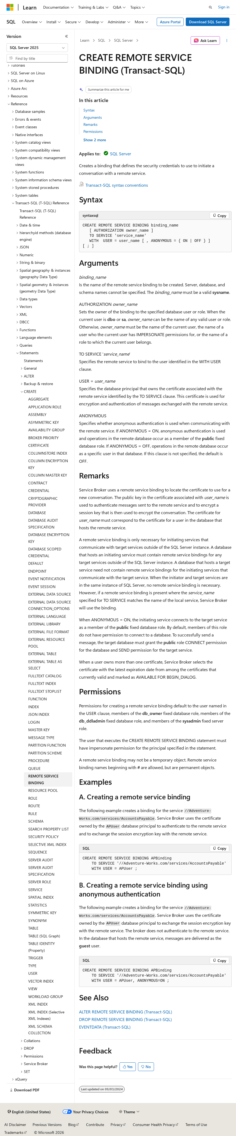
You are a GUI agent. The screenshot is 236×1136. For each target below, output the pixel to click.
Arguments (92, 117)
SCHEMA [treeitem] (35, 821)
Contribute (95, 1124)
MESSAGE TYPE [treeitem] (41, 737)
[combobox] (37, 47)
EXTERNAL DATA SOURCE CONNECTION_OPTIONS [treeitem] (49, 605)
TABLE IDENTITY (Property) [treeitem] (41, 947)
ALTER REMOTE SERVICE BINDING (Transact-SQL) (125, 1011)
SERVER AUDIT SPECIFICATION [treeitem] (41, 871)
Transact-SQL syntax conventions (117, 185)
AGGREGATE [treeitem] (38, 399)
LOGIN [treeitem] (34, 722)
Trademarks (13, 1132)
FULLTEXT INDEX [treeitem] (42, 683)
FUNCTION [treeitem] (37, 698)
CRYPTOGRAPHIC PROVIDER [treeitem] (43, 502)
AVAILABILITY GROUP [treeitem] (46, 429)
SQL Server (123, 40)
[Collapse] (66, 36)
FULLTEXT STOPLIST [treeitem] (44, 691)
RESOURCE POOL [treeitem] (43, 790)
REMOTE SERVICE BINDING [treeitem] (43, 779)
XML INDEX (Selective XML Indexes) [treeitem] (46, 1015)
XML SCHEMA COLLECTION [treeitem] (40, 1030)
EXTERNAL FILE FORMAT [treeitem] (48, 631)
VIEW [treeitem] (32, 988)
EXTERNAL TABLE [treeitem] (42, 653)
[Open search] (210, 7)
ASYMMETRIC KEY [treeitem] (43, 422)
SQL (101, 40)
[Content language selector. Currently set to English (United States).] (29, 1112)
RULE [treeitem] (32, 813)
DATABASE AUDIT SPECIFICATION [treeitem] (43, 524)
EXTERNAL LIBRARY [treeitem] (44, 623)
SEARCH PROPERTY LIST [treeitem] (48, 829)
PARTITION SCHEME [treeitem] (45, 753)
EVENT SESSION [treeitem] (41, 586)
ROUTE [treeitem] (34, 805)
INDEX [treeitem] (33, 706)
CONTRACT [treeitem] (37, 482)
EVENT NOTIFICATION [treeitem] (46, 578)
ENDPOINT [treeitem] (37, 571)
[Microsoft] (10, 7)
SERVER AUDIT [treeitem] (40, 859)
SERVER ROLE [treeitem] (39, 881)
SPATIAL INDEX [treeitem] (41, 897)
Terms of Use (196, 1124)
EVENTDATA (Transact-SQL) (105, 1027)
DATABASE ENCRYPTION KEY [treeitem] (48, 538)
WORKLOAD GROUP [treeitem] (45, 996)
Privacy (116, 1124)
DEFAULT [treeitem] (35, 563)
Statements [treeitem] (33, 360)
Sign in (223, 6)
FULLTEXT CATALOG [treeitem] (45, 675)
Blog (71, 1124)
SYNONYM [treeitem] (37, 920)
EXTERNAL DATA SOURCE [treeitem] (49, 594)
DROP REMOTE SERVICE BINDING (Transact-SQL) (125, 1019)
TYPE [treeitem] (32, 965)
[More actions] (227, 40)
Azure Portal (170, 21)
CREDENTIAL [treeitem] (38, 490)
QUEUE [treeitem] (34, 768)
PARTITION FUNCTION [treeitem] (47, 745)
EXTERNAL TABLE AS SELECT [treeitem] (45, 665)
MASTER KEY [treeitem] (39, 729)
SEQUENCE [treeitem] (37, 852)
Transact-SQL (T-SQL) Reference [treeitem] (38, 214)
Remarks (90, 124)
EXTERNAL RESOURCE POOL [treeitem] (46, 643)
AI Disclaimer (15, 1124)
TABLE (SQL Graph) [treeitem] (44, 935)
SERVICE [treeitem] (35, 889)
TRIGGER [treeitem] (35, 957)
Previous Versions (47, 1124)
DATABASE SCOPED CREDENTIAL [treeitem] (44, 552)
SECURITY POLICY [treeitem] (43, 836)
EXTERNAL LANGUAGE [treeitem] (47, 616)
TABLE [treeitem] (33, 928)
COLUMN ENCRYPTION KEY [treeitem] (48, 464)
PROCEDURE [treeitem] (38, 760)
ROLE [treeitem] (32, 798)
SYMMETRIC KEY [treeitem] (42, 912)
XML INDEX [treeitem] (38, 1004)
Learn (84, 40)
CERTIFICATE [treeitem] (38, 445)
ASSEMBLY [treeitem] (37, 414)
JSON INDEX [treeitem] (38, 714)
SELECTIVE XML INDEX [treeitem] (47, 844)
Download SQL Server (207, 21)
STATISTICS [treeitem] (37, 905)
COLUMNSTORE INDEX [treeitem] (47, 453)
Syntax (89, 110)
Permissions (93, 131)
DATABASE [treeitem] (37, 512)
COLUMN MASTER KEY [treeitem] (47, 475)
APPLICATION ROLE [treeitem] (44, 406)
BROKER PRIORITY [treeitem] (43, 437)
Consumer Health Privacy (154, 1124)
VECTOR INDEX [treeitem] (41, 981)
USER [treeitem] (32, 973)
